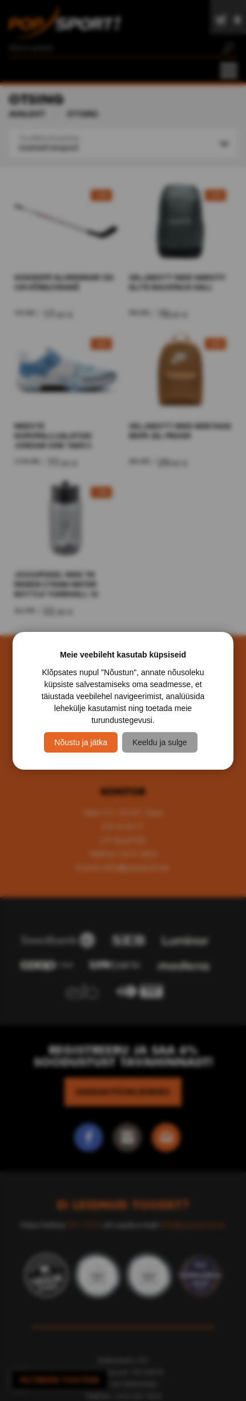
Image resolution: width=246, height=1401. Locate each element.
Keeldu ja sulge (159, 742)
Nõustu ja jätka (80, 742)
